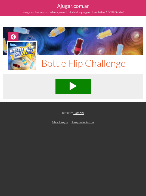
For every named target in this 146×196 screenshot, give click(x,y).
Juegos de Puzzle (83, 122)
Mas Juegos (60, 122)
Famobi (78, 113)
